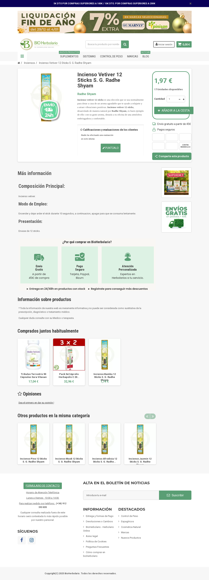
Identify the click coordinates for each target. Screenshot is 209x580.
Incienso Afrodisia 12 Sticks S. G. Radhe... (104, 460)
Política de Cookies (96, 541)
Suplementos (69, 55)
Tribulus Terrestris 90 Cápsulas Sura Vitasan (33, 375)
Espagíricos (127, 521)
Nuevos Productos (131, 537)
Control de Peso (111, 56)
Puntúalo (111, 147)
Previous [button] (147, 416)
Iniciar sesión (163, 44)
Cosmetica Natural (131, 527)
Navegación (22, 56)
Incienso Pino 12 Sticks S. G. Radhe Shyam (33, 460)
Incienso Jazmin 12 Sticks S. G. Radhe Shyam (140, 461)
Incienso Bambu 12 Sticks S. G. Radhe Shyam (104, 377)
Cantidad (159, 98)
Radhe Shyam (86, 94)
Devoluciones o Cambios (99, 521)
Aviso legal (92, 536)
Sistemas (89, 56)
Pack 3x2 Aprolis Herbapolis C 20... (69, 375)
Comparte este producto (172, 156)
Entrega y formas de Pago (99, 516)
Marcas (132, 56)
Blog (145, 55)
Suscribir (175, 495)
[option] (33, 362)
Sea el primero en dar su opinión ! (36, 402)
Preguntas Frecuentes (97, 546)
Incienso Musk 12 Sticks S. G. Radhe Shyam (69, 460)
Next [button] (153, 416)
